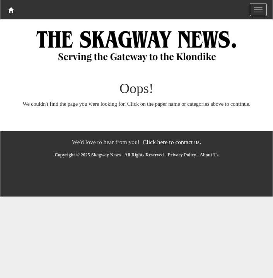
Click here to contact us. (172, 142)
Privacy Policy (181, 155)
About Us (209, 155)
